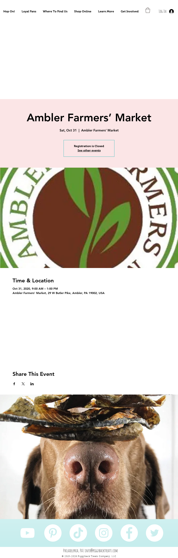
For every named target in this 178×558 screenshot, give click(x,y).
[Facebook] (129, 533)
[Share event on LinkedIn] (32, 383)
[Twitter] (154, 533)
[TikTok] (78, 533)
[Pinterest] (53, 533)
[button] (9, 11)
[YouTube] (27, 533)
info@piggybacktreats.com (101, 550)
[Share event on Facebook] (14, 383)
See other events (89, 150)
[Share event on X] (23, 383)
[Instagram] (103, 533)
